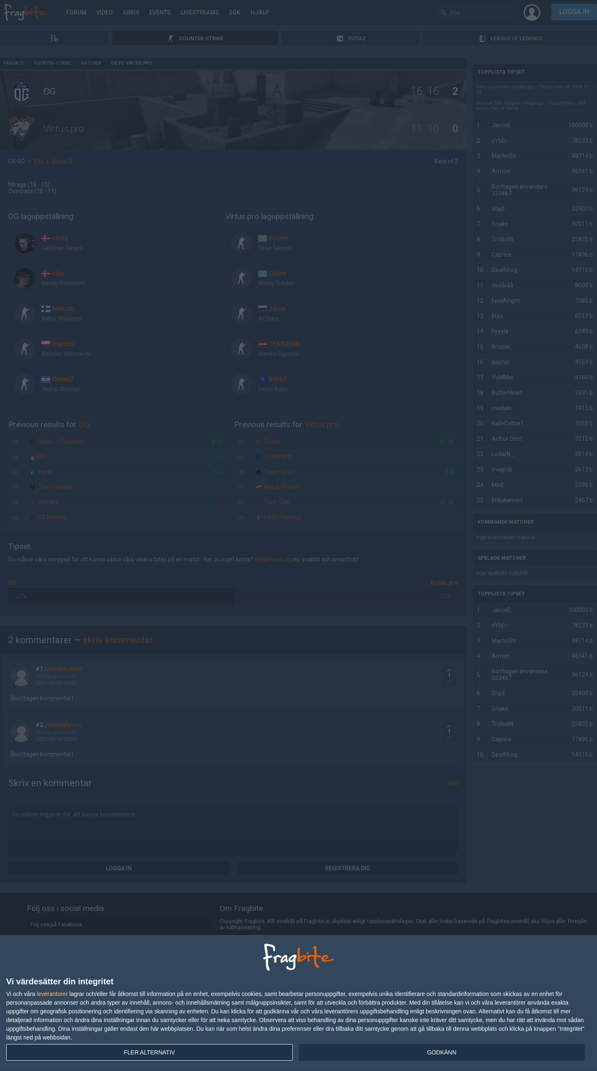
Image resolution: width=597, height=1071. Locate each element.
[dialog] (298, 1003)
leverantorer (52, 994)
